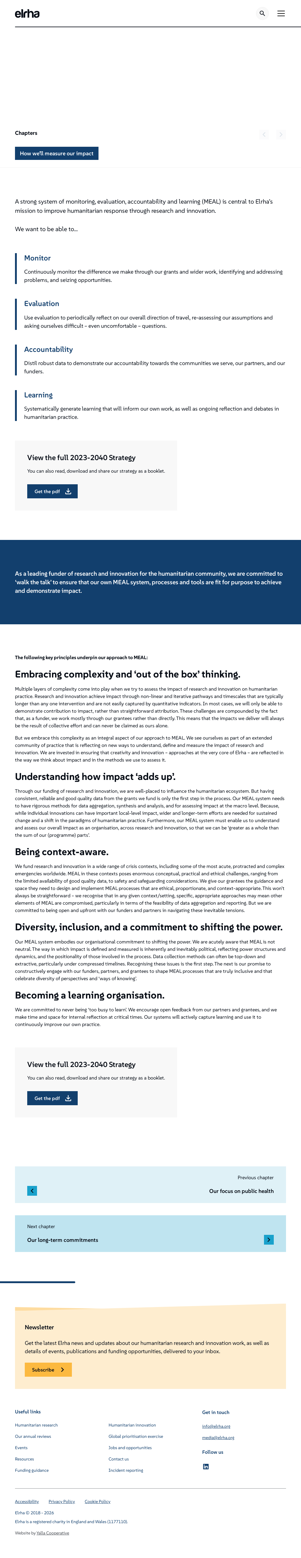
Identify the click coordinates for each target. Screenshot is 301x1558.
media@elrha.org (218, 1437)
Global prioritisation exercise (136, 1436)
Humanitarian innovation (132, 1425)
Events (21, 1447)
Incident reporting (126, 1470)
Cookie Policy (97, 1501)
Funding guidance (32, 1470)
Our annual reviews (33, 1436)
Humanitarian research (36, 1425)
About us (51, 50)
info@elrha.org (216, 1426)
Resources (24, 1459)
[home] (27, 13)
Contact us (119, 1459)
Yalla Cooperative (52, 1533)
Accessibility (27, 1501)
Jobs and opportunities (130, 1447)
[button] (280, 13)
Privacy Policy (62, 1501)
